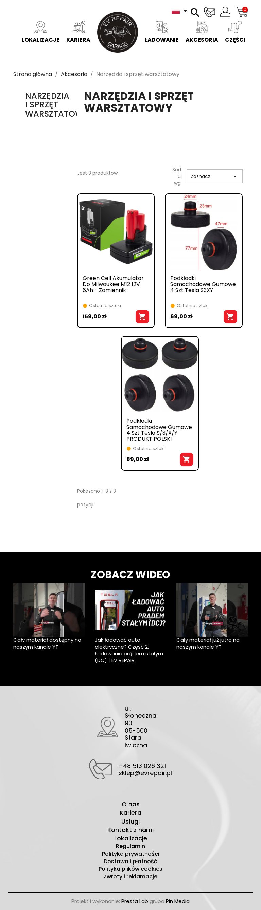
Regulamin (130, 846)
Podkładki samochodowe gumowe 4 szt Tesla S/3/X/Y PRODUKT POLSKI (159, 430)
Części (235, 32)
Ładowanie (162, 32)
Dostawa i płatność (130, 861)
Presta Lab (134, 901)
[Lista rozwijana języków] (180, 11)
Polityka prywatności (130, 854)
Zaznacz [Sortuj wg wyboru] (215, 176)
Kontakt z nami (130, 830)
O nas (131, 804)
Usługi (130, 821)
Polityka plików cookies (130, 869)
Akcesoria (202, 32)
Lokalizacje (40, 32)
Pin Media (178, 901)
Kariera (78, 32)
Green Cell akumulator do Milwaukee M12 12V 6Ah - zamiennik (113, 284)
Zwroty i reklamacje (130, 877)
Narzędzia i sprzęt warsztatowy (56, 104)
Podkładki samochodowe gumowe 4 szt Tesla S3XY (203, 284)
